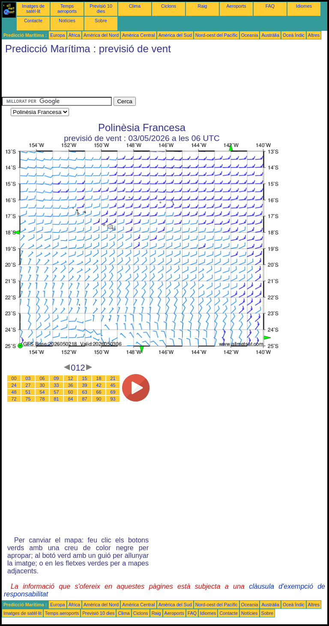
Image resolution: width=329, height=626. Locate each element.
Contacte (33, 20)
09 (56, 378)
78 (42, 398)
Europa (57, 35)
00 (14, 378)
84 (70, 398)
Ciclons (168, 6)
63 (84, 392)
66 (99, 392)
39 (84, 385)
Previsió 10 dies (101, 8)
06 (42, 378)
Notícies (67, 20)
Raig (202, 6)
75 (28, 398)
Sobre (101, 20)
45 (113, 385)
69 (113, 392)
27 (28, 385)
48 (14, 392)
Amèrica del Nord (101, 35)
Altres (314, 35)
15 (84, 378)
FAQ (270, 6)
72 (14, 398)
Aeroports (236, 6)
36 (70, 385)
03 (28, 378)
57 (56, 392)
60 (70, 392)
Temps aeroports (67, 8)
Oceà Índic (294, 35)
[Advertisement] (158, 77)
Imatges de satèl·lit (33, 8)
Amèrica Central (138, 35)
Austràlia (270, 35)
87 (84, 398)
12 (70, 378)
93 (113, 398)
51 (28, 392)
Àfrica (74, 35)
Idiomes (304, 6)
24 (14, 385)
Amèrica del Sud (175, 35)
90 (99, 398)
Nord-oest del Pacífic (216, 35)
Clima (135, 6)
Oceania (249, 35)
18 (99, 378)
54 (42, 392)
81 (56, 398)
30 (42, 385)
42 (99, 385)
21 (113, 378)
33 (56, 385)
